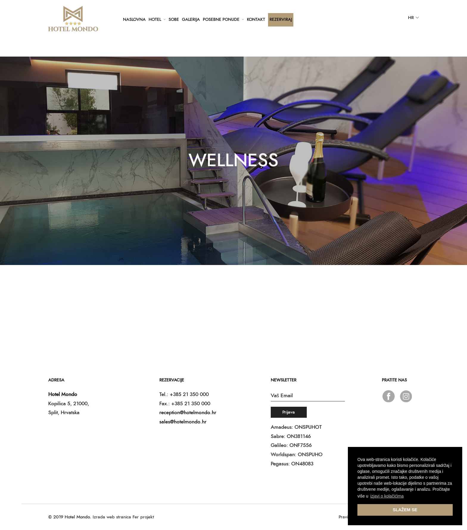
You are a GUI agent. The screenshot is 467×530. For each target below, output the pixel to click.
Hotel (155, 20)
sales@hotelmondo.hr (182, 421)
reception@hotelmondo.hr (187, 412)
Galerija (191, 20)
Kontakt (256, 20)
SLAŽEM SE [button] (405, 509)
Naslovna (134, 20)
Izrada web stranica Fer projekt (123, 517)
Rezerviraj (281, 20)
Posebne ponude (221, 20)
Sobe (174, 20)
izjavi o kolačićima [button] (387, 496)
